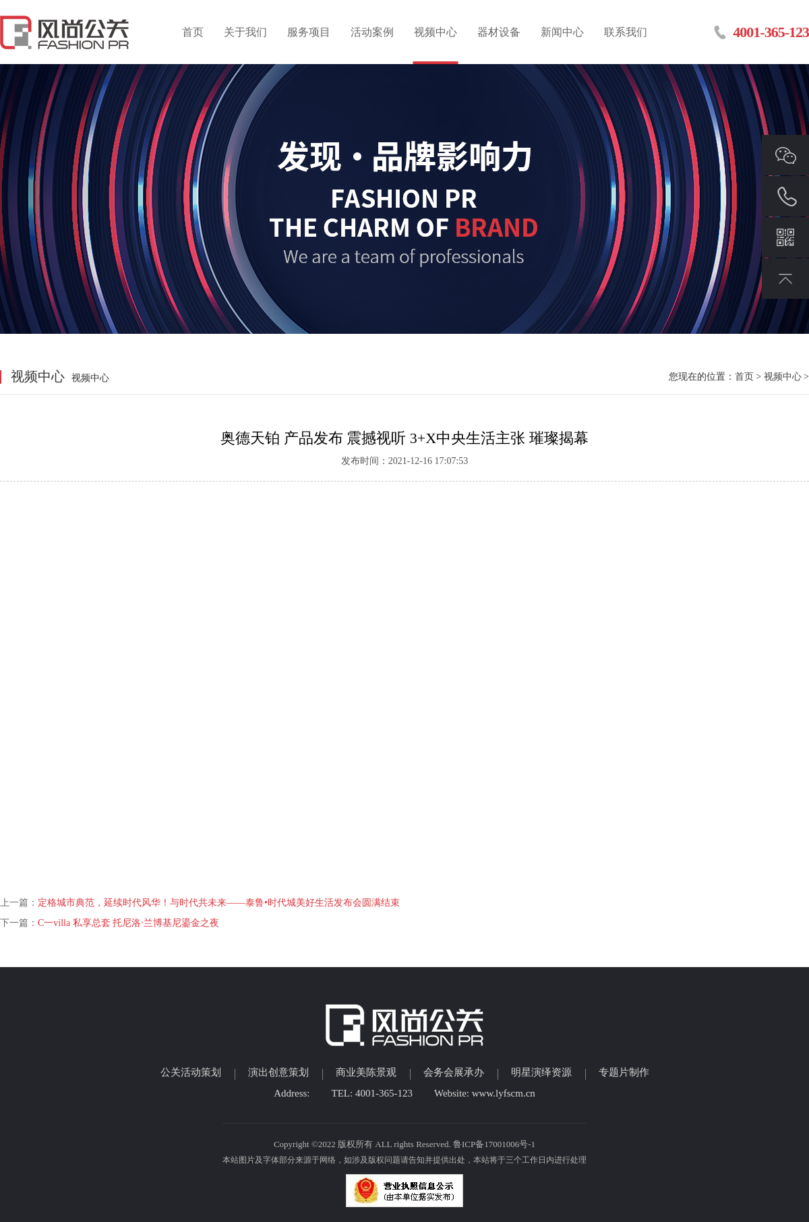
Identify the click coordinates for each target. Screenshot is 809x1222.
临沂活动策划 (65, 32)
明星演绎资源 (541, 1072)
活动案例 (372, 32)
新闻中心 (562, 32)
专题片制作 (624, 1072)
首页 (193, 32)
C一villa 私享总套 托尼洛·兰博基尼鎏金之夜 (128, 923)
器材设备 (498, 32)
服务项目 (308, 32)
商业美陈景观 (366, 1072)
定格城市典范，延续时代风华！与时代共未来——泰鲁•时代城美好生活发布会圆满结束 (219, 903)
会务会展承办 (453, 1072)
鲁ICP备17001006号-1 (494, 1144)
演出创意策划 (278, 1072)
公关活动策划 (190, 1072)
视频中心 (435, 32)
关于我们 (245, 32)
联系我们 (625, 32)
